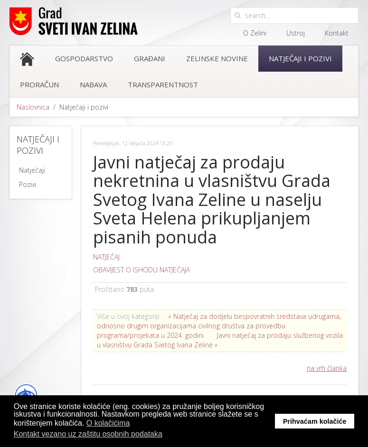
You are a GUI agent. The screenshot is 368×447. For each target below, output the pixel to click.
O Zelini (254, 32)
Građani (149, 58)
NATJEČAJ (106, 256)
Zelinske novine (217, 58)
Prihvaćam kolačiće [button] (315, 421)
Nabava (93, 84)
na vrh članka (327, 367)
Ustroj (295, 32)
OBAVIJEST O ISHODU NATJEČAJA (141, 269)
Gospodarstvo (84, 58)
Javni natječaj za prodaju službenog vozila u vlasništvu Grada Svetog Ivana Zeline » (220, 340)
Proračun (39, 84)
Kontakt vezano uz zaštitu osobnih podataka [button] (88, 434)
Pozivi (27, 184)
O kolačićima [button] (108, 423)
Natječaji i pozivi (300, 58)
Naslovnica (33, 107)
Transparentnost (163, 84)
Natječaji (32, 170)
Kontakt (337, 32)
